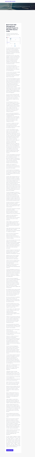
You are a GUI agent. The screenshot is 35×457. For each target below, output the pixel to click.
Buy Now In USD (9, 450)
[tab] (8, 46)
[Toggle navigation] (29, 1)
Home (6, 6)
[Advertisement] (17, 15)
